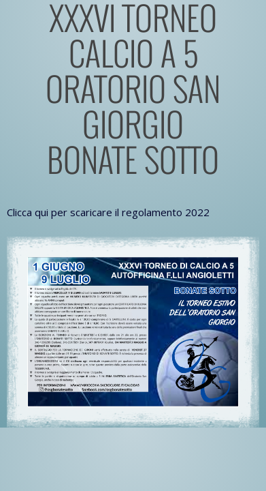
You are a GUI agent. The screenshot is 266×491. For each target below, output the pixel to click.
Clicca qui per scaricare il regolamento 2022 (108, 212)
